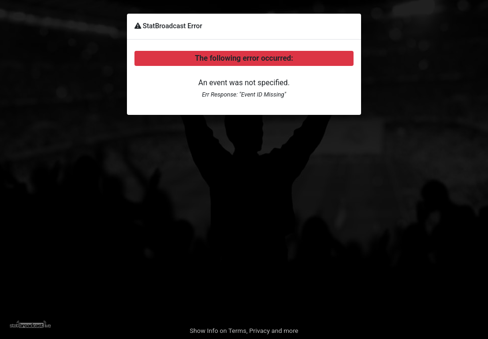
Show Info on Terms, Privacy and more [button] (243, 330)
